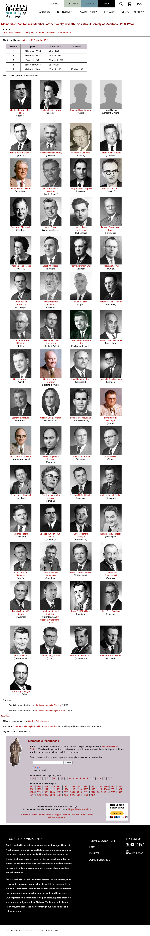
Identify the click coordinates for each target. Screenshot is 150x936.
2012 (93, 792)
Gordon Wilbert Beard (111, 151)
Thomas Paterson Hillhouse (20, 341)
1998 (93, 789)
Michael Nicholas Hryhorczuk (50, 341)
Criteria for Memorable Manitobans (36, 814)
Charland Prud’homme (81, 108)
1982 (79, 786)
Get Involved (64, 12)
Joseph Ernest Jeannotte (111, 339)
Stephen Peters (20, 532)
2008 (66, 792)
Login (140, 3)
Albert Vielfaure (20, 654)
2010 (79, 792)
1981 (72, 786)
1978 (52, 786)
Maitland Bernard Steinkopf (50, 611)
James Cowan (50, 226)
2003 (32, 792)
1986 (106, 786)
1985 (99, 786)
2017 (32, 795)
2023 (72, 795)
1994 (66, 789)
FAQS (92, 847)
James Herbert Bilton (20, 187)
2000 (106, 789)
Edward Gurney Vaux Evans (111, 227)
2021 (59, 795)
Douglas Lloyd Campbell (81, 187)
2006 (52, 792)
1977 (45, 786)
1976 (39, 786)
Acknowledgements (57, 817)
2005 (45, 792)
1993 (59, 789)
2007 (59, 792)
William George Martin (50, 416)
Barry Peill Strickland (81, 610)
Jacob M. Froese (50, 264)
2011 (86, 792)
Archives (139, 12)
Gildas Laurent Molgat (20, 494)
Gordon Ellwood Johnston (50, 379)
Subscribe (72, 3)
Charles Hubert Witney (111, 654)
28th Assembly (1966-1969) (43, 32)
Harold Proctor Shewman (20, 573)
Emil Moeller (111, 455)
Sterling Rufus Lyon (20, 416)
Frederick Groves (111, 264)
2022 (66, 795)
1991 (45, 789)
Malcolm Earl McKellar (20, 455)
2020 (52, 795)
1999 (99, 789)
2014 (106, 792)
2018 (39, 795)
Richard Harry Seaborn (111, 532)
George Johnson (20, 378)
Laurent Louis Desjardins (81, 227)
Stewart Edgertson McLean (50, 457)
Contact (55, 3)
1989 (32, 789)
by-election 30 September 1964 (50, 619)
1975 (32, 786)
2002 (119, 789)
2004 (39, 792)
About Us (44, 12)
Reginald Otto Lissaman (111, 378)
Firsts (90, 814)
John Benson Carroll (111, 187)
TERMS (55, 931)
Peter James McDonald (81, 416)
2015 (113, 792)
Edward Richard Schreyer (81, 534)
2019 (45, 795)
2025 (86, 795)
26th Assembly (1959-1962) (16, 32)
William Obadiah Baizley (51, 151)
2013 (99, 792)
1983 (86, 786)
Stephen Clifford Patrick (81, 494)
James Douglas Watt (50, 654)
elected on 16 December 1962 (34, 40)
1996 (79, 789)
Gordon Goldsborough (38, 721)
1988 (119, 786)
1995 (72, 789)
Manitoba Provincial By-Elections (50, 710)
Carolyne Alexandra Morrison (50, 495)
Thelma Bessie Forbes (50, 108)
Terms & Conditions (102, 840)
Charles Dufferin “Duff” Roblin (20, 110)
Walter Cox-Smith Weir (81, 654)
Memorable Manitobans (16, 24)
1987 (113, 786)
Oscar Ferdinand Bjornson (50, 189)
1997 (86, 789)
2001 (113, 789)
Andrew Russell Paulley (111, 494)
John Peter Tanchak (111, 610)
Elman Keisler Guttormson (20, 302)
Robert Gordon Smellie (81, 571)
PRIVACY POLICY (45, 931)
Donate (89, 3)
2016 (119, 792)
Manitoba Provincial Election (48, 705)
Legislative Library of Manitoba (42, 726)
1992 (52, 789)
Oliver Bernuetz (19, 726)
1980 (66, 786)
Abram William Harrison (111, 300)
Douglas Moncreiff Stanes (20, 611)
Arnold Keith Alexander (20, 151)
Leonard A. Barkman (81, 151)
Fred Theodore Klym (81, 378)
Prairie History (88, 12)
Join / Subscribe (99, 859)
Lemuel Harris (81, 300)
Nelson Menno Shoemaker (50, 573)
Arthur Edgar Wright (20, 690)
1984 (93, 786)
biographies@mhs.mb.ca (79, 809)
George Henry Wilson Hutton (81, 341)
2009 (72, 792)
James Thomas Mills (81, 455)
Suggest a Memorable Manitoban (70, 814)
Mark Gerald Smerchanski (111, 573)
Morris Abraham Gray (81, 264)
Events (125, 12)
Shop (107, 3)
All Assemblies (65, 32)
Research (110, 12)
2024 (79, 795)
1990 (39, 789)
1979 (59, 786)
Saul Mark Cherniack (20, 226)
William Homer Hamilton (50, 302)
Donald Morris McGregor (111, 418)
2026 (93, 795)
